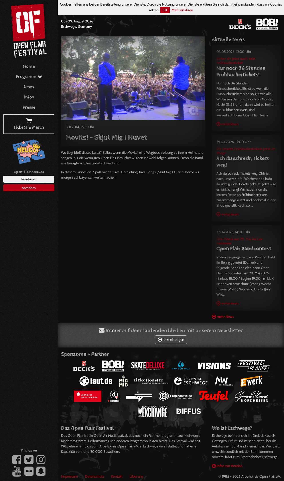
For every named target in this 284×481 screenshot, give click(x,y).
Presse (29, 107)
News (29, 87)
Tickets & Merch (29, 124)
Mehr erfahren (182, 10)
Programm (29, 76)
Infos (29, 97)
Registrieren (29, 179)
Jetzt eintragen (171, 339)
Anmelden (29, 188)
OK (165, 10)
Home (29, 66)
